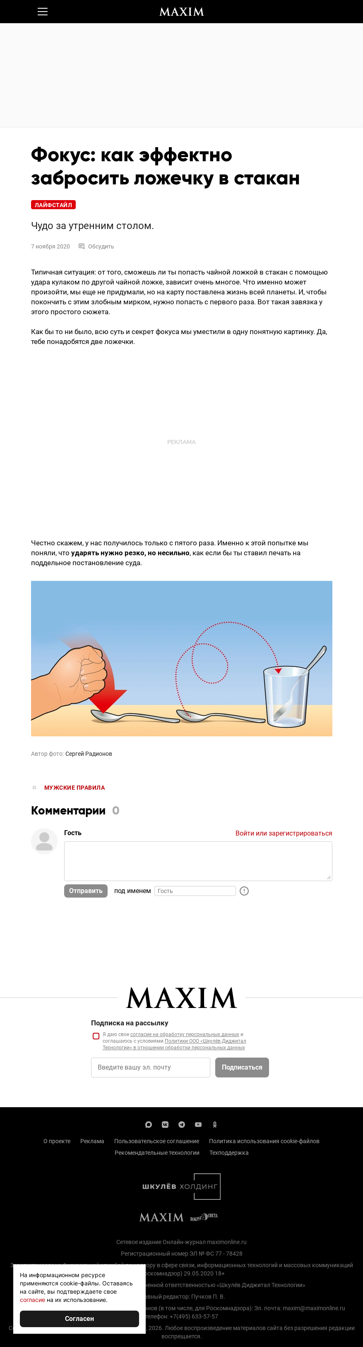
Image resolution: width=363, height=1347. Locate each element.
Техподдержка (229, 1152)
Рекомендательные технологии (157, 1152)
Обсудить (96, 246)
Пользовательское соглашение (156, 1141)
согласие (32, 1299)
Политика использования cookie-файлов (264, 1141)
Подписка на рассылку (129, 1023)
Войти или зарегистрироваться (284, 833)
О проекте (56, 1141)
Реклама (92, 1141)
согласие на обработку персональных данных (184, 1034)
